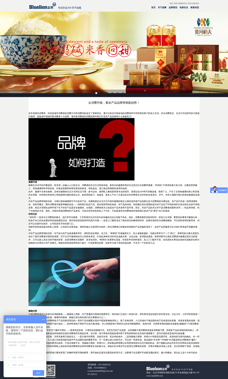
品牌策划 (173, 7)
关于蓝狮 (162, 7)
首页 (153, 7)
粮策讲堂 (194, 7)
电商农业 (184, 7)
